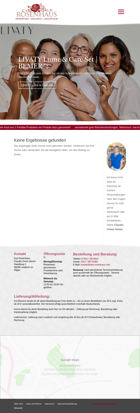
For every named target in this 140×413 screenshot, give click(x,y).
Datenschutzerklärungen (70, 373)
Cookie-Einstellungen (105, 403)
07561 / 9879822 (90, 259)
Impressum (49, 404)
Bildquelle (18, 408)
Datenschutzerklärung (67, 404)
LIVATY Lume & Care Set (37, 87)
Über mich (18, 404)
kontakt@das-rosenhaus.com (95, 264)
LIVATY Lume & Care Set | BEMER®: (57, 66)
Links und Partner (34, 404)
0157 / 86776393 (89, 262)
